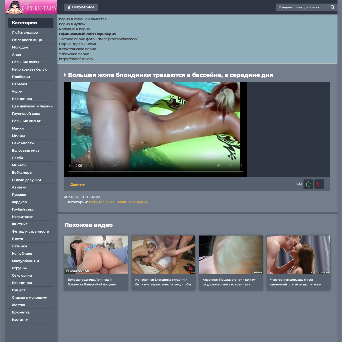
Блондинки (22, 99)
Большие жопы (25, 62)
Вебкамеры (22, 172)
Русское (19, 195)
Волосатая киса (25, 150)
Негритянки (23, 217)
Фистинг (19, 224)
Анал (16, 55)
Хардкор (19, 202)
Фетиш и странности (30, 231)
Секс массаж (23, 143)
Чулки (17, 91)
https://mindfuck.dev (76, 59)
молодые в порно (74, 29)
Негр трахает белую (29, 69)
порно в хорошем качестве (83, 19)
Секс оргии (22, 275)
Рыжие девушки (26, 180)
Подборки (21, 77)
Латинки (19, 246)
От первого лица (27, 40)
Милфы (18, 136)
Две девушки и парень (32, 106)
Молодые (20, 47)
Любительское (25, 32)
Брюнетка (20, 312)
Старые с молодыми (30, 297)
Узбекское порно (74, 54)
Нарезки (19, 84)
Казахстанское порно (77, 49)
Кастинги (20, 320)
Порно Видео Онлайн (78, 44)
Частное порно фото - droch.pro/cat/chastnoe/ (98, 39)
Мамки (18, 128)
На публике (22, 253)
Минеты (19, 165)
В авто (17, 239)
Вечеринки (22, 283)
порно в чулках (72, 24)
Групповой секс (26, 113)
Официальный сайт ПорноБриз (87, 34)
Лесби (17, 158)
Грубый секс (23, 209)
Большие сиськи (26, 121)
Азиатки (19, 187)
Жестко (18, 305)
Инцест (18, 290)
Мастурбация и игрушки (25, 264)
